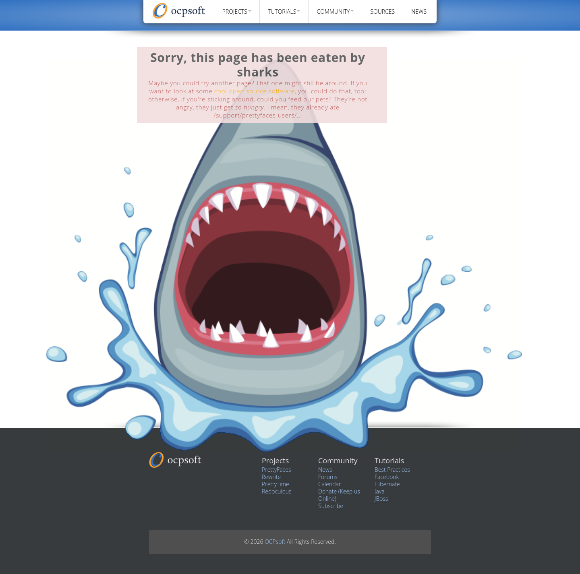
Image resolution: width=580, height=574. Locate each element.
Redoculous (277, 491)
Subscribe (330, 506)
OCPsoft (276, 541)
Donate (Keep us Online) (339, 494)
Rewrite (271, 477)
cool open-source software (254, 91)
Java (380, 491)
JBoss (381, 498)
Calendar (329, 484)
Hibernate (387, 484)
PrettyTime (275, 484)
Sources (382, 11)
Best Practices (392, 469)
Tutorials (284, 11)
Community (335, 11)
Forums (328, 477)
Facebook (387, 477)
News (419, 11)
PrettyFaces (276, 469)
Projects (236, 11)
